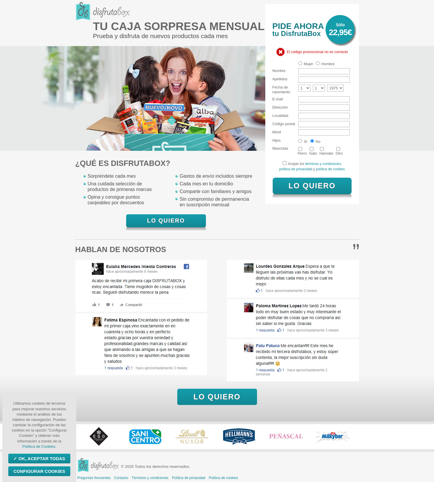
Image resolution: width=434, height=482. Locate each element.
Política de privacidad (188, 478)
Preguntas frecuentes (94, 478)
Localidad (280, 116)
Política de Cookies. (39, 446)
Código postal (283, 124)
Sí (302, 141)
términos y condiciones (323, 164)
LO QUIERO (166, 220)
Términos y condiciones (149, 478)
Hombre (325, 63)
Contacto (121, 478)
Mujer (305, 63)
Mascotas (280, 148)
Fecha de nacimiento (281, 89)
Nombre (279, 71)
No (315, 141)
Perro (302, 151)
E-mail (277, 99)
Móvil (276, 132)
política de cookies (330, 169)
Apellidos (279, 79)
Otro (339, 151)
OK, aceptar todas (41, 458)
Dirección (280, 107)
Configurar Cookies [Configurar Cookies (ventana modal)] (39, 471)
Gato (313, 151)
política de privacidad (296, 169)
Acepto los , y (312, 166)
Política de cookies (223, 478)
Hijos (276, 140)
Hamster (326, 151)
